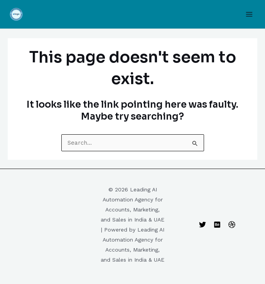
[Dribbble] (231, 224)
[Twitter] (202, 224)
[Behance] (217, 224)
